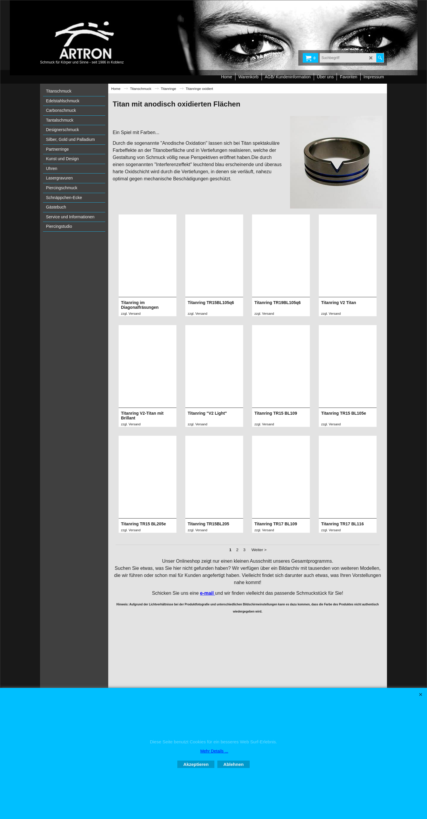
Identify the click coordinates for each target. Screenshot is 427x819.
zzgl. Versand (131, 313)
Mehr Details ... (214, 751)
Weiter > (259, 645)
